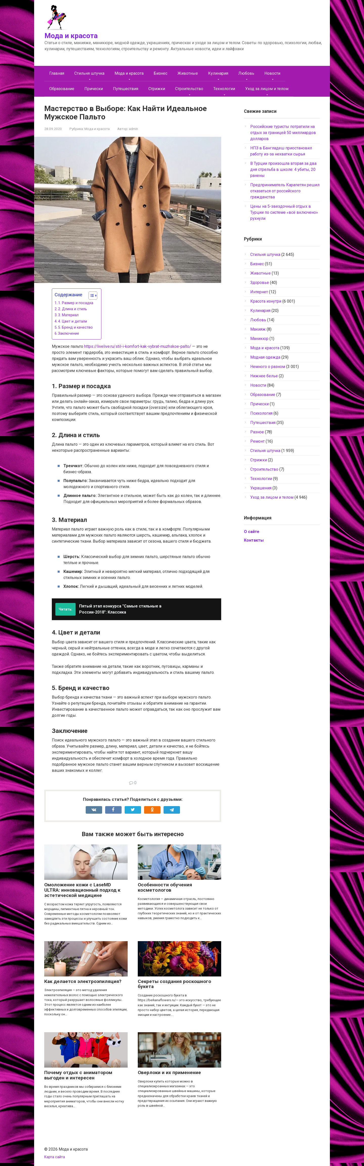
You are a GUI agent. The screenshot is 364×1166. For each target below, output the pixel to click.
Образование (61, 88)
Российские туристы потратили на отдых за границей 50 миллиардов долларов (283, 132)
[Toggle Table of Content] (90, 295)
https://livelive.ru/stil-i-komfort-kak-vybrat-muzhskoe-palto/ (137, 346)
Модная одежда (265, 357)
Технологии (224, 88)
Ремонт (257, 441)
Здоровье (259, 282)
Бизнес (160, 73)
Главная (56, 73)
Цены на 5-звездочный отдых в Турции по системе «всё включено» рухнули (284, 212)
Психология (261, 413)
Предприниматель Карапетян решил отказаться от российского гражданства (285, 190)
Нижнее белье (264, 376)
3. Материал (68, 315)
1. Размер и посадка (75, 303)
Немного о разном (267, 366)
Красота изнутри (265, 301)
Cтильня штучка (89, 73)
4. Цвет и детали (72, 321)
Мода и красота (71, 36)
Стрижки (156, 88)
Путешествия (125, 88)
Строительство (189, 88)
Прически (93, 88)
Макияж (258, 329)
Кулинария (218, 73)
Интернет (259, 291)
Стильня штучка (265, 450)
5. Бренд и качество (75, 327)
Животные (187, 73)
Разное (257, 432)
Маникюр (259, 338)
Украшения (260, 488)
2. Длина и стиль (72, 309)
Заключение (68, 333)
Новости (272, 73)
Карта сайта (54, 1157)
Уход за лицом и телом (266, 88)
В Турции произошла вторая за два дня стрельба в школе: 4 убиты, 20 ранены (283, 169)
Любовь (246, 73)
